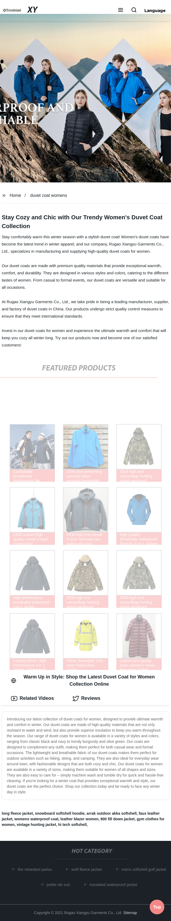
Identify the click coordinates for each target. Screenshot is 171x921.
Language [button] (155, 10)
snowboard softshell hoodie (60, 813)
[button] (120, 10)
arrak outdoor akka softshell (112, 813)
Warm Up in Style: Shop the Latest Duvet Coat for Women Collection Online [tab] (83, 680)
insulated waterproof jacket (114, 884)
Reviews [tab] (86, 698)
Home (15, 195)
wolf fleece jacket (87, 869)
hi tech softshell (72, 824)
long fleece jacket (17, 813)
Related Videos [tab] (32, 698)
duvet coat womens (48, 195)
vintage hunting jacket (36, 824)
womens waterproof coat (36, 819)
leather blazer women (79, 819)
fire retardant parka (36, 869)
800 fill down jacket (118, 819)
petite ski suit (59, 884)
